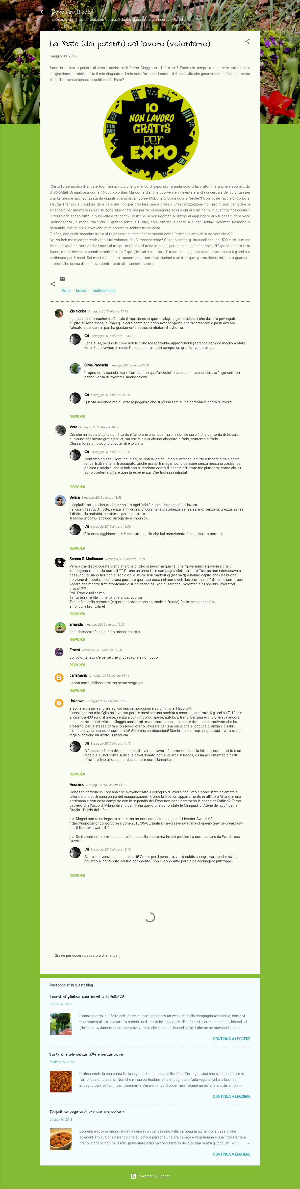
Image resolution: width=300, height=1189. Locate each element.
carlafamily (78, 675)
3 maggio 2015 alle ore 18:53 (102, 497)
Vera (73, 427)
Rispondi (77, 417)
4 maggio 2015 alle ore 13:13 (125, 559)
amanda (76, 624)
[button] (247, 42)
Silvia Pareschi (96, 365)
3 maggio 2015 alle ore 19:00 (111, 526)
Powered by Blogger (150, 1176)
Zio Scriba (78, 311)
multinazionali (104, 290)
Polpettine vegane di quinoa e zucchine (87, 1111)
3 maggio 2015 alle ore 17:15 (108, 311)
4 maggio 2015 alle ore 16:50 (102, 650)
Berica (75, 497)
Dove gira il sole (72, 11)
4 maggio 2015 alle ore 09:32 (130, 365)
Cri (86, 336)
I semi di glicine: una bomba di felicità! (87, 996)
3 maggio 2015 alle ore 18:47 (111, 452)
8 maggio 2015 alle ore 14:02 (106, 785)
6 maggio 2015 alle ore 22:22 (106, 701)
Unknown (77, 701)
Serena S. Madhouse (86, 559)
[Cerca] (257, 13)
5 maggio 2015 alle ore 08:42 (111, 395)
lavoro (81, 290)
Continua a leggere (231, 1039)
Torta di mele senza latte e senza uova (86, 1054)
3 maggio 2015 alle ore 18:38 (99, 427)
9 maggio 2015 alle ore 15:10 (111, 849)
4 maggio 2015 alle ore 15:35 (105, 624)
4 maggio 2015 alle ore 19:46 (109, 675)
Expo (66, 290)
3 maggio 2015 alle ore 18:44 (111, 336)
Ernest (75, 650)
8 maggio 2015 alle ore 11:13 (111, 743)
